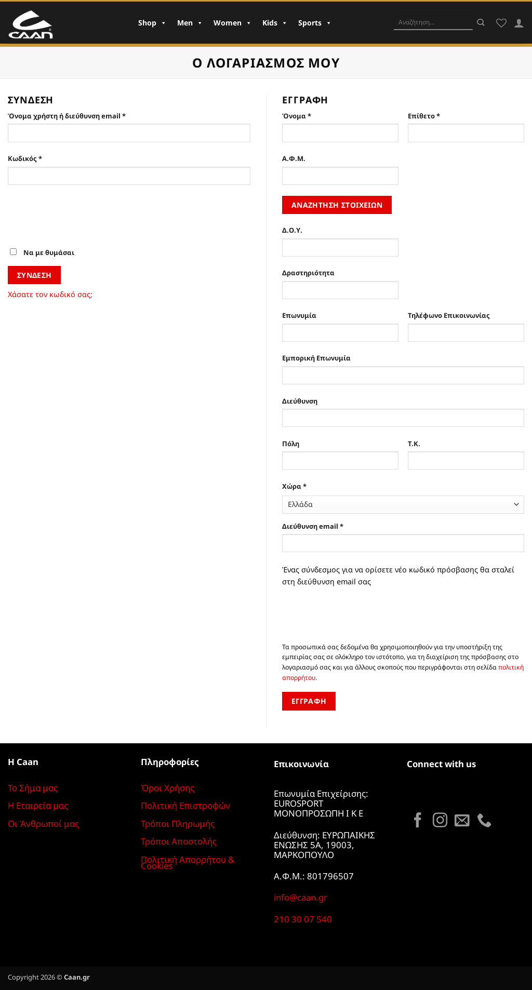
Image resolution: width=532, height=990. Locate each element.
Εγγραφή (309, 701)
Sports (315, 23)
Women (233, 23)
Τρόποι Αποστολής (179, 841)
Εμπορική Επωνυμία (316, 358)
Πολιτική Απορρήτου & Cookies (187, 862)
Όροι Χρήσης (167, 788)
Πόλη (290, 443)
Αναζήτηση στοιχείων (337, 205)
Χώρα (294, 486)
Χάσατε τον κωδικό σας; (50, 294)
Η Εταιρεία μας (38, 805)
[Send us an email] (462, 821)
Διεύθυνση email (331, 526)
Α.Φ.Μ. (293, 158)
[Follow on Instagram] (440, 821)
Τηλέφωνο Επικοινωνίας (449, 315)
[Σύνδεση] (519, 22)
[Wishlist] (501, 22)
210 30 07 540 (303, 919)
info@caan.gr (300, 897)
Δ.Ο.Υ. (292, 230)
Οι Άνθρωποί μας (43, 824)
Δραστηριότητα (308, 272)
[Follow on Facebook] (417, 821)
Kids (275, 23)
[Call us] (484, 821)
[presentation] (87, 221)
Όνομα (296, 116)
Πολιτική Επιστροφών (185, 805)
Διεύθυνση (299, 401)
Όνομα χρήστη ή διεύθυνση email (85, 116)
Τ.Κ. (414, 443)
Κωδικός (43, 158)
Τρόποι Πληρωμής (178, 824)
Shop (152, 23)
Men (190, 23)
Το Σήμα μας (33, 788)
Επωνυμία (299, 315)
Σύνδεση (34, 275)
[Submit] (481, 22)
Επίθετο (424, 116)
